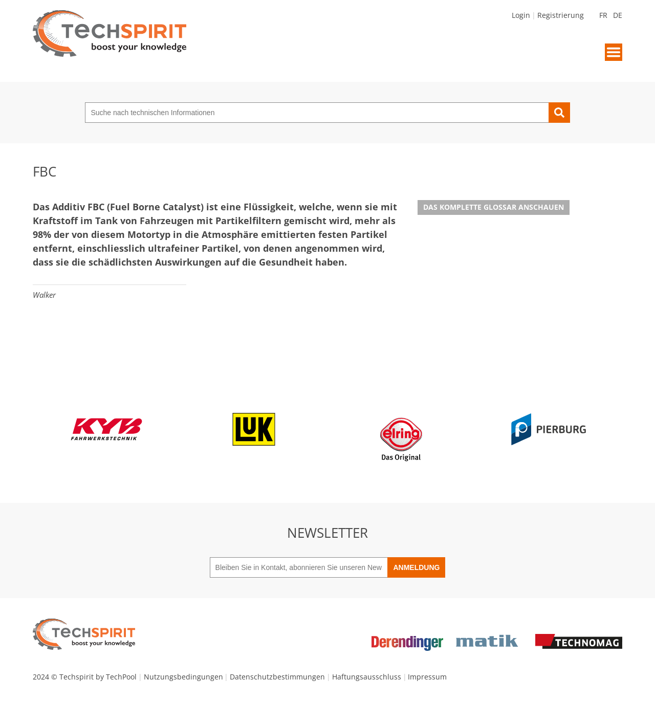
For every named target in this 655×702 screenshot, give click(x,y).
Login (521, 15)
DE (617, 15)
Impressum (427, 677)
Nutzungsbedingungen (183, 677)
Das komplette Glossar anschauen (493, 207)
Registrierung (560, 15)
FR (603, 15)
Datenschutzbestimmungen (277, 677)
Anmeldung (416, 567)
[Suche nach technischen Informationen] (316, 112)
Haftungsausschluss (366, 677)
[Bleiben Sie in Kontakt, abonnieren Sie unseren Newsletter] (299, 567)
